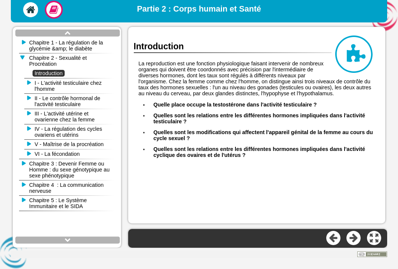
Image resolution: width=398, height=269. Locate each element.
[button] (374, 238)
